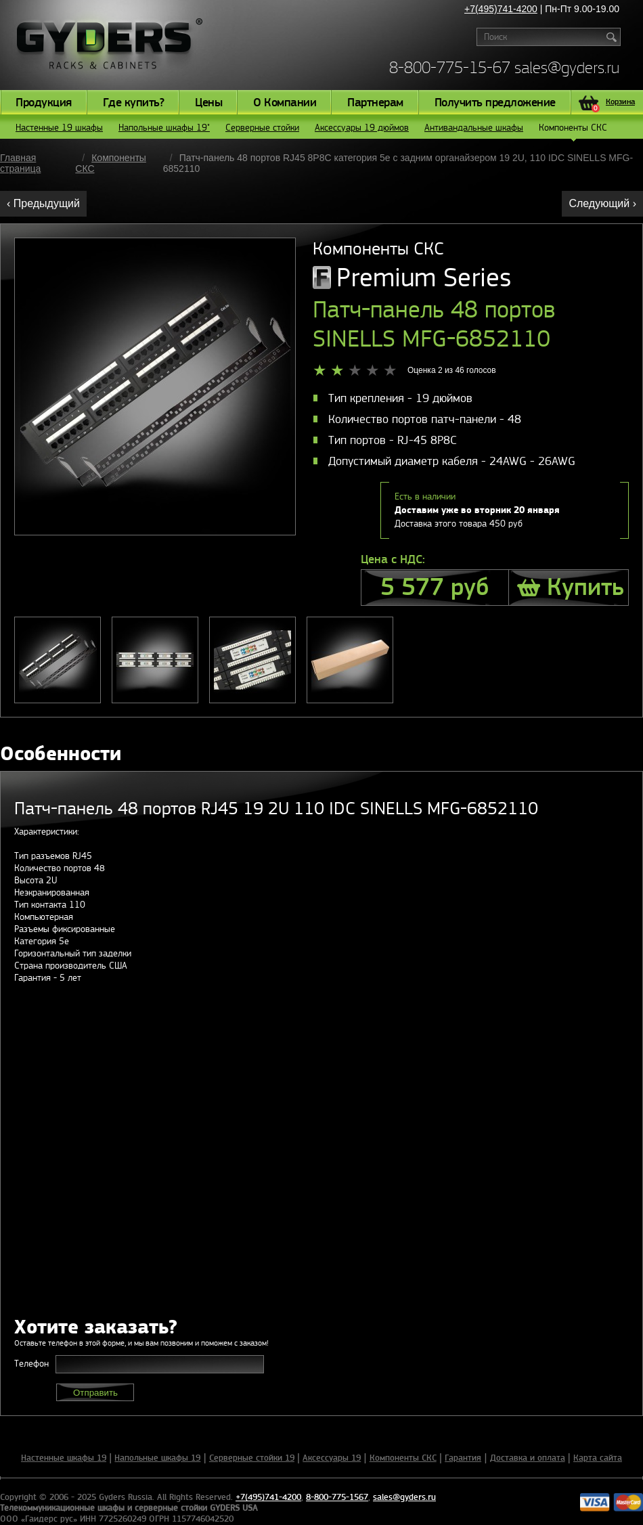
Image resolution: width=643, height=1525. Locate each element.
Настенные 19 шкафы (59, 127)
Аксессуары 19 (332, 1458)
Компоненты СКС (573, 130)
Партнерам (375, 102)
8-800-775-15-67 (449, 67)
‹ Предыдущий (43, 203)
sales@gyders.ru (566, 67)
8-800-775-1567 (337, 1497)
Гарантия (463, 1458)
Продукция (44, 102)
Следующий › (602, 203)
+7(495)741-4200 (500, 8)
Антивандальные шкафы (473, 127)
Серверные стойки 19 (251, 1458)
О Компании (284, 102)
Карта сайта (597, 1458)
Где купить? (133, 102)
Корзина (613, 103)
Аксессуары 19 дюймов (362, 127)
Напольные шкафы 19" (164, 127)
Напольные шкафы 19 (157, 1458)
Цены (208, 102)
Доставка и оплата (527, 1458)
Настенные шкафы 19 (63, 1458)
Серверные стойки (262, 127)
